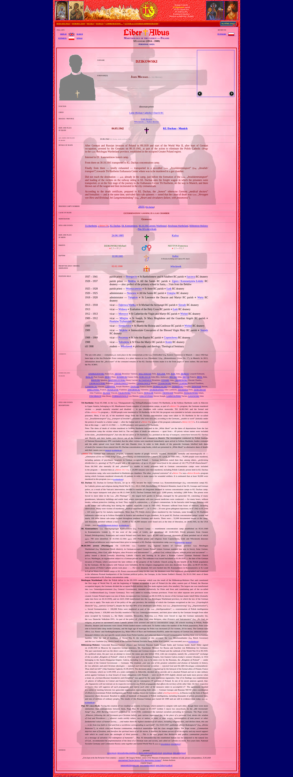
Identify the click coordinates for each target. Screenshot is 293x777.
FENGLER (148, 393)
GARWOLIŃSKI (173, 396)
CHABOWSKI (181, 380)
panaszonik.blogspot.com (130, 765)
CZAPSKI (183, 383)
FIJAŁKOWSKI (191, 393)
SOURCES (100, 24)
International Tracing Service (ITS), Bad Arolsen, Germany (140, 760)
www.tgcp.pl (111, 753)
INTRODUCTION (78, 24)
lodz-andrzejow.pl (179, 753)
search (80, 34)
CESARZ (165, 380)
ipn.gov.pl (108, 450)
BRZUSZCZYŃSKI (116, 380)
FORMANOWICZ (120, 396)
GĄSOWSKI (193, 396)
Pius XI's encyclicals (147, 229)
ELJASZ (106, 393)
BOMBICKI (122, 377)
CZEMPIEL (110, 386)
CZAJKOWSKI (164, 383)
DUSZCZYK (113, 389)
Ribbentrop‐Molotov (198, 225)
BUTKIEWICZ (145, 380)
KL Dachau (150, 207)
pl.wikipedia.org (180, 542)
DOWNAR (196, 386)
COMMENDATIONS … (114, 24)
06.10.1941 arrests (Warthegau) (153, 225)
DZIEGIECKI (200, 389)
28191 (141, 206)
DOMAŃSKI (177, 386)
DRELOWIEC (93, 389)
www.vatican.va (165, 744)
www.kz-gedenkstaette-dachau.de (108, 525)
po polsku (222, 34)
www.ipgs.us (167, 753)
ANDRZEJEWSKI (96, 374)
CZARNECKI (91, 386)
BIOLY (108, 377)
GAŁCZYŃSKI (146, 396)
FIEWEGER (168, 393)
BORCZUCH (145, 377)
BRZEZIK (95, 380)
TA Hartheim (91, 225)
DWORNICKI (134, 389)
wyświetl (62, 38)
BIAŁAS (89, 377)
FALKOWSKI (124, 393)
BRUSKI (173, 377)
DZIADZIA (183, 389)
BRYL (199, 377)
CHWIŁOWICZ (121, 383)
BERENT (185, 374)
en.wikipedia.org (116, 450)
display (63, 34)
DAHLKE (134, 386)
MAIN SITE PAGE (63, 24)
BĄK (173, 374)
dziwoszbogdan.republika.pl (127, 753)
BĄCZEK (161, 374)
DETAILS (90, 24)
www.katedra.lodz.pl (147, 765)
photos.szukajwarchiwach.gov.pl (150, 753)
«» (103, 225)
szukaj (80, 38)
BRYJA (186, 377)
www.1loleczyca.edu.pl (164, 765)
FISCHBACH (95, 396)
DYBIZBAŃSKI (157, 389)
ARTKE (118, 374)
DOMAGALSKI (160, 386)
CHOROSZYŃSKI (97, 383)
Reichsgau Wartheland (178, 225)
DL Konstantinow (130, 225)
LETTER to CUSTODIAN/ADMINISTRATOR (141, 24)
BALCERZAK (145, 374)
